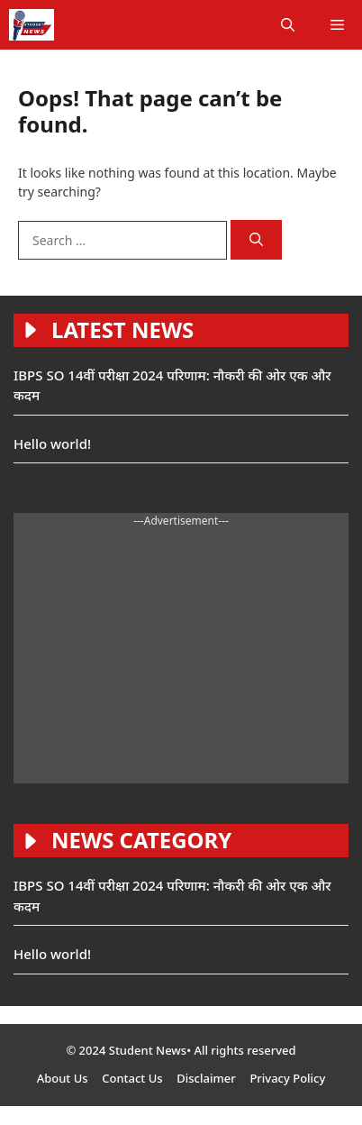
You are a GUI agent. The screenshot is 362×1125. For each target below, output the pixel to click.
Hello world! (52, 443)
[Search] (256, 240)
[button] (287, 25)
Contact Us (132, 1078)
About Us (62, 1078)
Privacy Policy (287, 1078)
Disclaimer (205, 1078)
